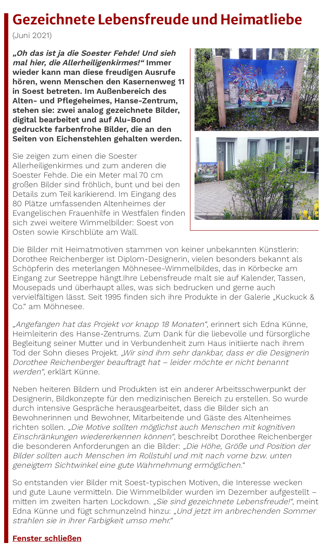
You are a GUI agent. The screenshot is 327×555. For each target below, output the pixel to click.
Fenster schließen (47, 538)
